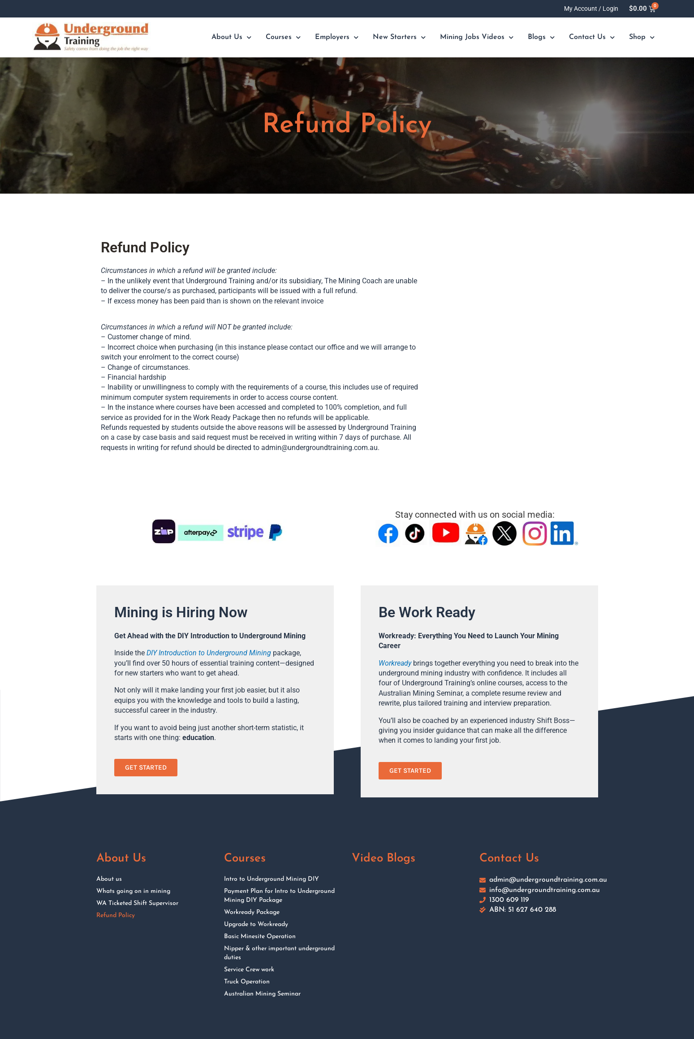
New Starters (399, 37)
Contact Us (592, 37)
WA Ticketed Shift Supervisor (137, 903)
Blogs (541, 37)
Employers (336, 37)
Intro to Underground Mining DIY (271, 879)
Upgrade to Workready (256, 924)
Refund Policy (115, 915)
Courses (283, 37)
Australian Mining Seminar (262, 994)
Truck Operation (247, 981)
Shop (642, 37)
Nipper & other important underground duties (279, 953)
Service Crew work (249, 969)
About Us (231, 37)
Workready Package (252, 912)
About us (109, 879)
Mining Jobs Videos (476, 37)
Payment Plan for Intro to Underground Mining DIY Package (279, 896)
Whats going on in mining (133, 891)
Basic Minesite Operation (260, 936)
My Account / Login (591, 8)
